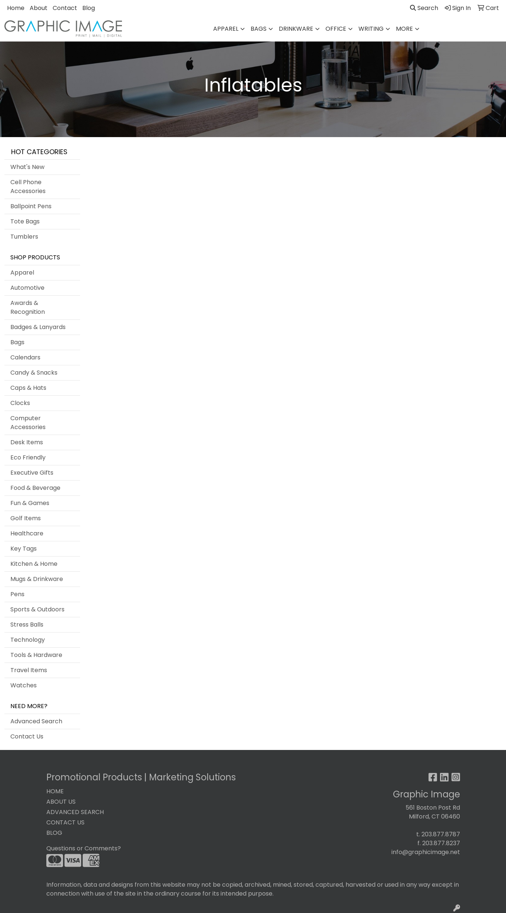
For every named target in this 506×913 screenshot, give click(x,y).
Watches (23, 685)
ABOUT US (61, 801)
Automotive (27, 287)
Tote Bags (25, 221)
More (404, 28)
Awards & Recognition (27, 307)
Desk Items (26, 442)
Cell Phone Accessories (28, 186)
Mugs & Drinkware (36, 579)
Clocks (20, 403)
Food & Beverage (35, 488)
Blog (88, 8)
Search (424, 8)
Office (335, 28)
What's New (27, 167)
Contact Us (26, 736)
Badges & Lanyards (38, 327)
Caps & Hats (28, 388)
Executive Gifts (31, 472)
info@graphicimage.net (425, 852)
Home (15, 8)
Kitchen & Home (33, 564)
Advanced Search (36, 721)
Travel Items (28, 670)
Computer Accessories (28, 422)
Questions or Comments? (83, 848)
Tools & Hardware (36, 655)
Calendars (25, 357)
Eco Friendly (28, 457)
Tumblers (24, 236)
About (38, 8)
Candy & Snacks (33, 372)
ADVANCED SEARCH (75, 812)
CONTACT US (65, 822)
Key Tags (23, 548)
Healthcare (26, 533)
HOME (55, 791)
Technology (27, 639)
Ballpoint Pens (31, 206)
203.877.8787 (440, 834)
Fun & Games (29, 503)
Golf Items (25, 518)
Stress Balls (26, 624)
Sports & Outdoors (37, 609)
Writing (371, 28)
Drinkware (296, 28)
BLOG (54, 833)
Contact (65, 8)
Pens (17, 594)
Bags (259, 28)
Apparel (225, 28)
